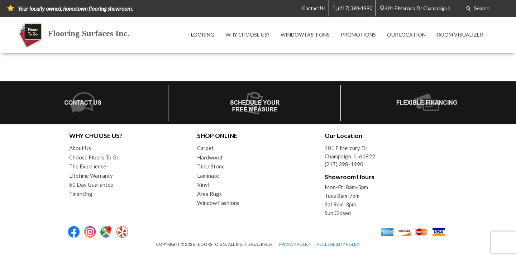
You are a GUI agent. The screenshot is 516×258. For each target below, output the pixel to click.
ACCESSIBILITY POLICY (338, 244)
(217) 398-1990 (344, 164)
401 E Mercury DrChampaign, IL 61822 (350, 152)
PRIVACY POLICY (295, 244)
